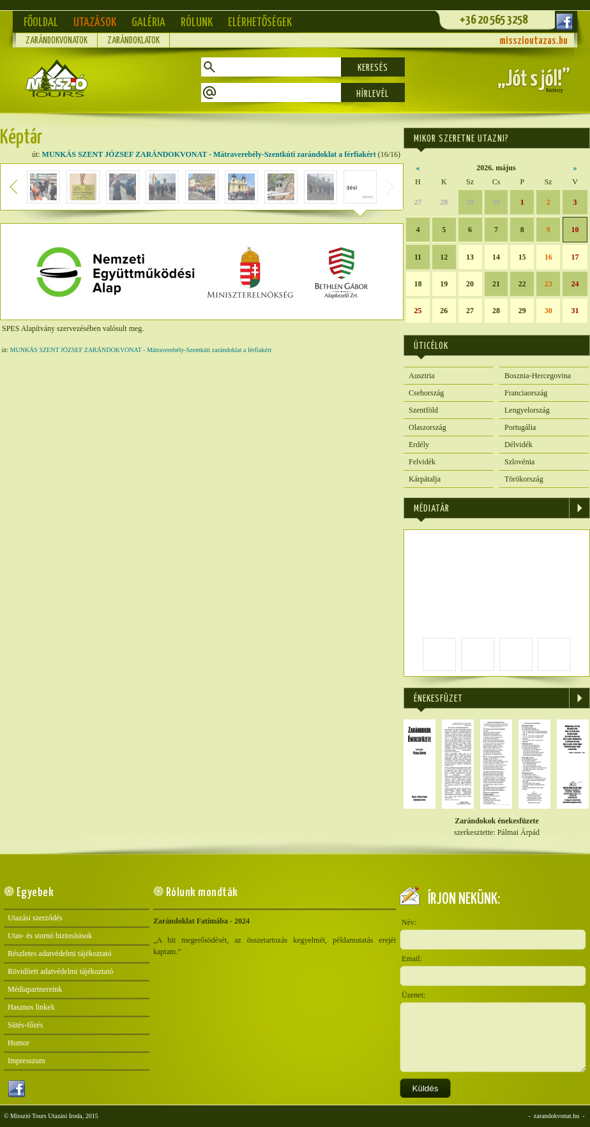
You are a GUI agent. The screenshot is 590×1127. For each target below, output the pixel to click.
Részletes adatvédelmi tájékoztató (60, 953)
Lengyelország (527, 410)
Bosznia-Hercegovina (537, 375)
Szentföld (423, 410)
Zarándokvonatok (56, 40)
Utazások (94, 23)
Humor (18, 1042)
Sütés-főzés (25, 1024)
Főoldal (41, 23)
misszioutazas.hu (533, 41)
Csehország (426, 392)
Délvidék (518, 444)
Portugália (520, 427)
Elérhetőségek (260, 23)
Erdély (419, 444)
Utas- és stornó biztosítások (50, 935)
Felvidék (422, 461)
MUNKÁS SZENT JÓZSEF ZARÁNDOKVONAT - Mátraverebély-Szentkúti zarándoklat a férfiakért (209, 154)
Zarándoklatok (133, 40)
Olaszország (427, 427)
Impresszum (26, 1060)
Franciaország (525, 392)
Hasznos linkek (31, 1007)
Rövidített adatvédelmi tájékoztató (60, 971)
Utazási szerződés (35, 917)
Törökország (523, 479)
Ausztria (422, 375)
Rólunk (197, 23)
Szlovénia (519, 461)
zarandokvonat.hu (556, 1115)
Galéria (148, 23)
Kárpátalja (425, 479)
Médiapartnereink (35, 989)
